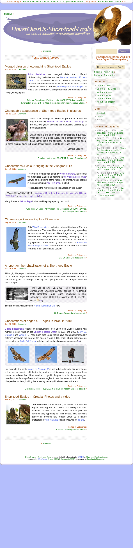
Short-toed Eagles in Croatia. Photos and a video (37, 396)
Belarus (30, 100)
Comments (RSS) (68, 459)
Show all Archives (103, 72)
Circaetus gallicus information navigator (58, 33)
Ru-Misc (45, 103)
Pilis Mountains (62, 209)
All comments (107, 196)
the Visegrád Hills (72, 177)
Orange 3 (9, 335)
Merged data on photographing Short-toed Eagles (38, 66)
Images (45, 1)
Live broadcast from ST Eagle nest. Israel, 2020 (110, 133)
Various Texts (104, 85)
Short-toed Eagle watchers (96, 457)
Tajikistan (61, 103)
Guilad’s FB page (28, 341)
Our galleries (80, 158)
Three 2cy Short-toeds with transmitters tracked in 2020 (111, 141)
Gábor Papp (26, 201)
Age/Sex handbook (74, 1)
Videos (83, 211)
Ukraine (82, 103)
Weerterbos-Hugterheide (75, 313)
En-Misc (49, 100)
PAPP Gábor (49, 209)
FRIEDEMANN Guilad (50, 389)
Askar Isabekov (36, 74)
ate (8, 14)
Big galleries (40, 100)
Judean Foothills (42, 332)
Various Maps (104, 95)
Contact (101, 113)
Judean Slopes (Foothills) (75, 389)
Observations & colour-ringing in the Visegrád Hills (38, 166)
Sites (111, 1)
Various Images (105, 92)
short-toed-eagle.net (28, 196)
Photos (117, 1)
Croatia (59, 430)
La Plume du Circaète (108, 89)
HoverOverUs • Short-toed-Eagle (38, 457)
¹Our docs (30, 209)
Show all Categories (105, 75)
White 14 (23, 335)
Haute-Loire (72, 121)
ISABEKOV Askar (67, 100)
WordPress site (39, 227)
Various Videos (105, 98)
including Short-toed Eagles (70, 86)
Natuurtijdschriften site (44, 306)
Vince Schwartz (67, 174)
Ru (106, 1)
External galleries (78, 258)
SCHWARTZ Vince (78, 209)
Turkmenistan (72, 103)
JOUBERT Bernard (65, 158)
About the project (106, 102)
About (53, 1)
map (81, 121)
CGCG (60, 1)
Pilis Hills (50, 183)
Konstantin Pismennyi (95, 459)
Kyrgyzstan (26, 103)
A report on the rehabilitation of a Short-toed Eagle (38, 265)
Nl (41, 300)
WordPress (42, 459)
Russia (53, 103)
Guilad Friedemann (14, 329)
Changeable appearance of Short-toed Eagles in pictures (43, 110)
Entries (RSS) (53, 459)
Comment (22, 69)
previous (47, 51)
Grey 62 (82, 332)
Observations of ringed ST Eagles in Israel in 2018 (38, 321)
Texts (32, 1)
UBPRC (81, 457)
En (99, 1)
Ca (60, 258)
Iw (79, 341)
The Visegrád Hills (71, 211)
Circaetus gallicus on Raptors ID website (32, 219)
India (56, 100)
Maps (38, 1)
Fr (103, 1)
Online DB (36, 103)
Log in (100, 116)
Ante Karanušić (52, 420)
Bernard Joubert (55, 121)
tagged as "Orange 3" (38, 369)
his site (81, 420)
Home (26, 1)
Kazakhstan (81, 100)
